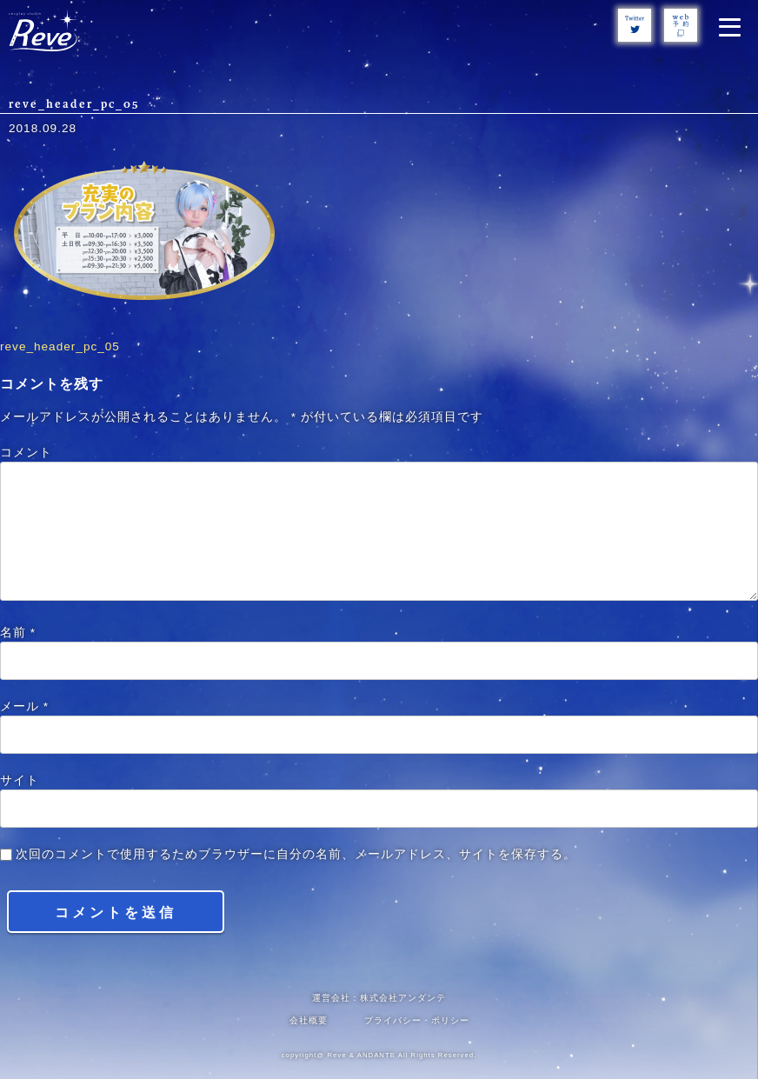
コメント (26, 452)
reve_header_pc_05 (60, 346)
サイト (19, 780)
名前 (18, 632)
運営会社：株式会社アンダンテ (379, 997)
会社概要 (308, 1020)
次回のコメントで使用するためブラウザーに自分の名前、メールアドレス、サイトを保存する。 (296, 854)
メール (24, 706)
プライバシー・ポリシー (416, 1020)
